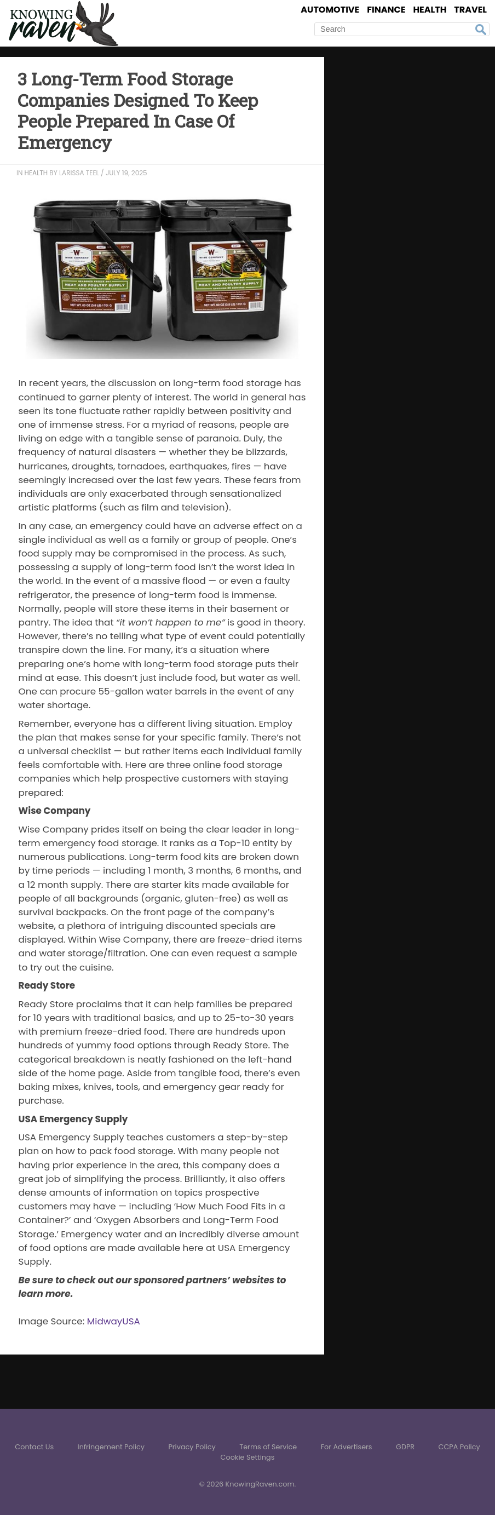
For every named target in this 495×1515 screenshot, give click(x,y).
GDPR (405, 1446)
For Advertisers (346, 1446)
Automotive (330, 9)
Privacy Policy (191, 1446)
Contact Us (34, 1446)
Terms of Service (268, 1446)
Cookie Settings (248, 1457)
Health (429, 9)
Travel (470, 9)
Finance (386, 9)
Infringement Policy (111, 1446)
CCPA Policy (459, 1446)
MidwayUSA (113, 1321)
